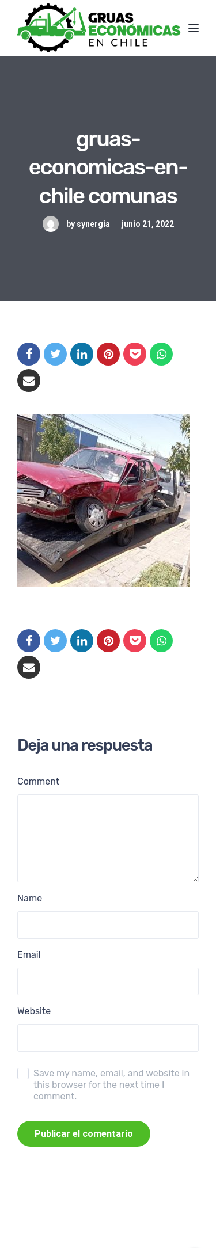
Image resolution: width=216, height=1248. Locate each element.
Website (34, 1011)
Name (29, 898)
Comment (38, 781)
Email (29, 954)
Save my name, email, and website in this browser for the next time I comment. (111, 1085)
